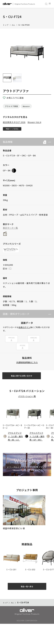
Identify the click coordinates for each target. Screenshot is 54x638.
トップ (5, 25)
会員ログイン (24, 328)
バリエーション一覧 (27, 405)
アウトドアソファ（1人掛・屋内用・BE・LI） (13, 446)
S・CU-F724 (24, 25)
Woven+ (26, 106)
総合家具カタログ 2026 (14, 122)
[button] (48, 143)
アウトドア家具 (11, 106)
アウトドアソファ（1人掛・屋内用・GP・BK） (34, 446)
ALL (13, 25)
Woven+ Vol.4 (34, 122)
